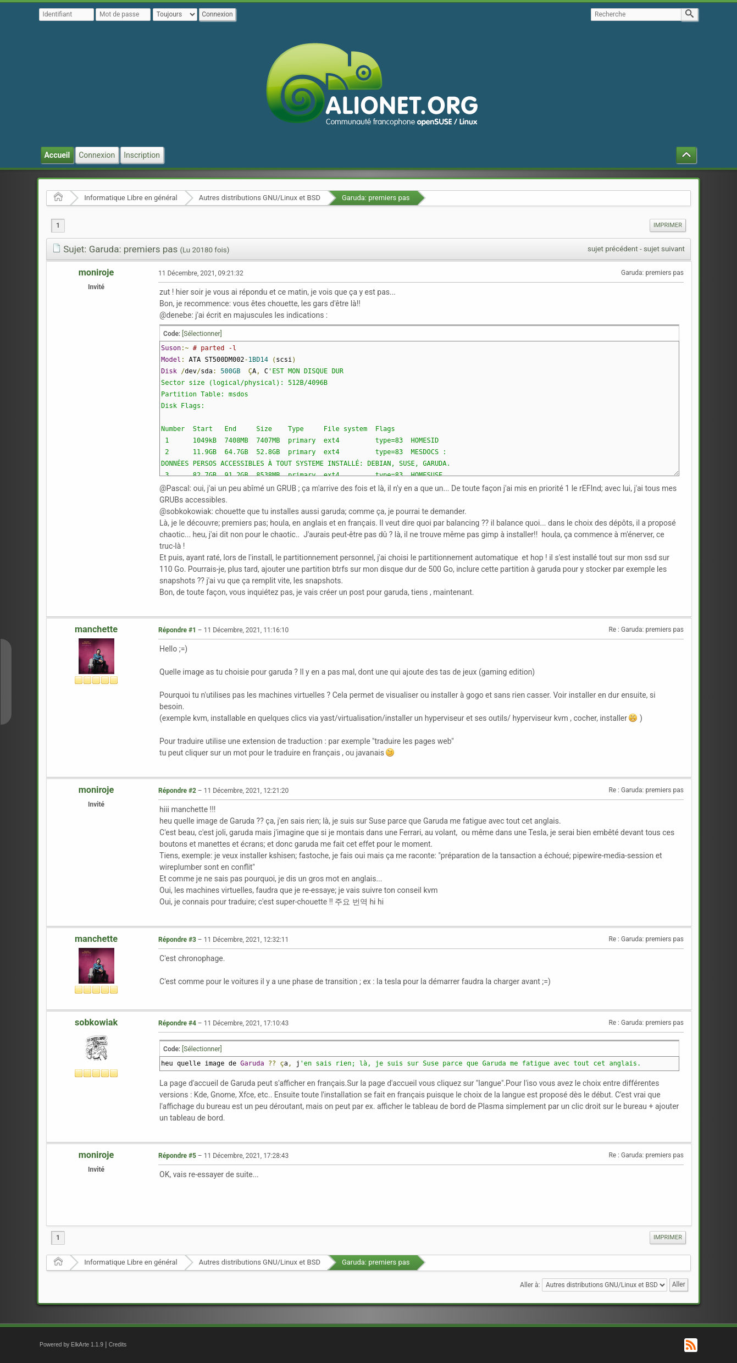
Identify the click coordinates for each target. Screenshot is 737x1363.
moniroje (96, 272)
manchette (96, 629)
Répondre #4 (177, 1023)
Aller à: (530, 1284)
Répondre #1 (177, 630)
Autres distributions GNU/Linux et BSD (259, 198)
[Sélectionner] (202, 334)
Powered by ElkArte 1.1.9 (71, 1345)
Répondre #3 (177, 939)
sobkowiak (96, 1022)
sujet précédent (613, 249)
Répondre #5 (177, 1156)
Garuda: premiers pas (376, 198)
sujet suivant (664, 249)
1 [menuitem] (58, 225)
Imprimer (667, 225)
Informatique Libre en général (130, 198)
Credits (118, 1345)
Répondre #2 (177, 790)
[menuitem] (668, 225)
